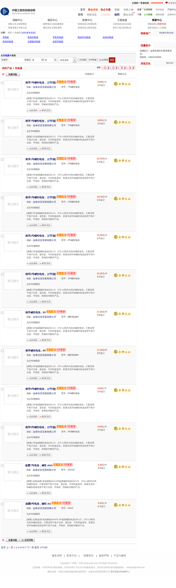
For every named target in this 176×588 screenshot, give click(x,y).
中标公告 (22, 27)
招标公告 (12, 24)
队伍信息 (127, 24)
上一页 (9, 547)
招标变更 (12, 27)
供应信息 (152, 27)
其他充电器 (7, 41)
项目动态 (47, 27)
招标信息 (92, 14)
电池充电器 (33, 37)
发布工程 (117, 27)
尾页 (36, 547)
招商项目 (47, 24)
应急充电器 (108, 37)
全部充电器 (58, 41)
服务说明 (57, 555)
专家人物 (128, 9)
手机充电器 (58, 37)
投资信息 (82, 24)
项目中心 (52, 20)
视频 (116, 9)
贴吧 (116, 14)
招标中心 (18, 20)
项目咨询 (57, 27)
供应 (10, 32)
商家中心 (157, 20)
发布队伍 (127, 27)
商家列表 (162, 24)
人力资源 (162, 27)
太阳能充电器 (34, 41)
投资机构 (92, 24)
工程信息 (106, 14)
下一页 (30, 547)
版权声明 (104, 555)
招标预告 (22, 24)
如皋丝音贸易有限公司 (44, 87)
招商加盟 (160, 14)
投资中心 (87, 20)
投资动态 (82, 27)
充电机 (5, 37)
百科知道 (160, 9)
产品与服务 (120, 555)
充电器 (17, 32)
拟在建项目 (58, 24)
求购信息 (152, 24)
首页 (3, 547)
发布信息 (92, 27)
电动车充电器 (84, 37)
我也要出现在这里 (166, 33)
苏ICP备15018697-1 (120, 571)
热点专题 (106, 9)
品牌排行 (171, 14)
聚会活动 (128, 14)
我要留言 (89, 555)
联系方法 (72, 555)
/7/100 (43, 547)
